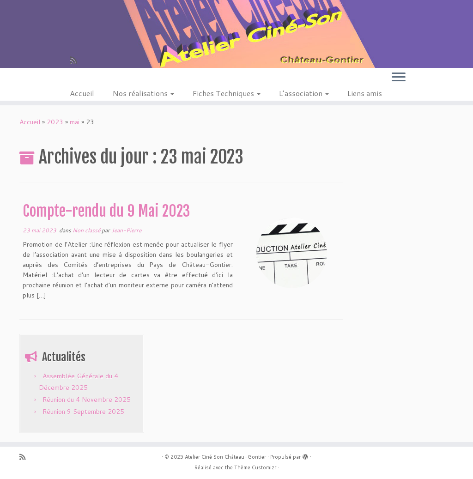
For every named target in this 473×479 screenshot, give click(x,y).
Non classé (87, 230)
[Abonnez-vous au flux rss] (76, 60)
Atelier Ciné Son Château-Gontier (225, 457)
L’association (304, 93)
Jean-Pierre (126, 230)
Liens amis (364, 93)
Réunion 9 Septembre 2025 (83, 411)
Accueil (82, 93)
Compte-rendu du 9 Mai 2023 (106, 211)
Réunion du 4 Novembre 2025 (86, 399)
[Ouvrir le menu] (399, 78)
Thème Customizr (255, 467)
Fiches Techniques (227, 93)
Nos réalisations (143, 93)
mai (74, 122)
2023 (55, 122)
